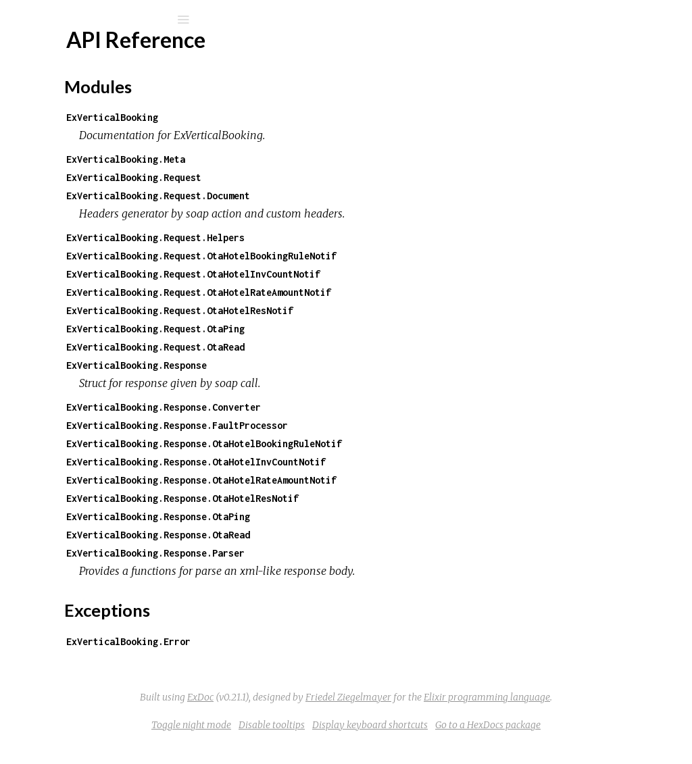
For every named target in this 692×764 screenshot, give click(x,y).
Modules (56, 123)
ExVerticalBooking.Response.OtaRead (335, 534)
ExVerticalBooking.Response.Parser (332, 553)
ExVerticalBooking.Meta (302, 159)
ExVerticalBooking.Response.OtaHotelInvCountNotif (373, 461)
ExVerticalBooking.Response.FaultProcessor (354, 425)
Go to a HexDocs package (589, 743)
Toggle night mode (292, 743)
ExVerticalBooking (104, 55)
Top (59, 202)
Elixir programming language (532, 715)
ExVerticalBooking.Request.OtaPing (332, 328)
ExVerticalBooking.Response (313, 365)
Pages (48, 105)
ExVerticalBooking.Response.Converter (340, 407)
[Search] (101, 19)
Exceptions (62, 141)
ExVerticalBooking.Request (310, 177)
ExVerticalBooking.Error (305, 641)
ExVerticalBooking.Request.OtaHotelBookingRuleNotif (378, 255)
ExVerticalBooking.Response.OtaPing (335, 516)
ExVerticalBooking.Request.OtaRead (332, 347)
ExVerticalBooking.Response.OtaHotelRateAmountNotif (378, 480)
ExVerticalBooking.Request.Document (335, 195)
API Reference (77, 180)
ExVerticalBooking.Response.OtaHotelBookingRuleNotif (381, 443)
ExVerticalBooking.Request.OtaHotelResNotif (356, 310)
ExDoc (452, 697)
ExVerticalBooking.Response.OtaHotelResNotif (359, 498)
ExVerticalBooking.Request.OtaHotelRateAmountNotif (375, 292)
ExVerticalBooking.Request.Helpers (332, 237)
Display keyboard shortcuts (471, 743)
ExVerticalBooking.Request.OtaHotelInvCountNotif (370, 274)
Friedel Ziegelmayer (394, 715)
